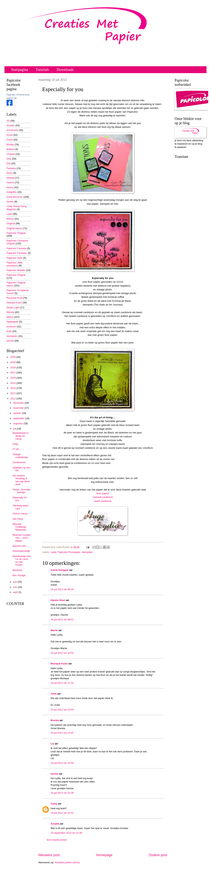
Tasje (15, 444)
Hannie (10, 182)
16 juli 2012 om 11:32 (62, 682)
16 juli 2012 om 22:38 (62, 792)
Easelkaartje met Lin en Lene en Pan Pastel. (21, 560)
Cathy (54, 803)
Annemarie (12, 130)
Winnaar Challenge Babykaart (19, 527)
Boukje (10, 144)
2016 (13, 377)
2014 (13, 388)
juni (15, 581)
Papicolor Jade (14, 257)
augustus (18, 423)
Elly (8, 163)
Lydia (53, 552)
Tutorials (42, 70)
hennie (54, 773)
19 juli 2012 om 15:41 (62, 812)
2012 (13, 398)
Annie (10, 135)
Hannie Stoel (58, 600)
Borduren (17, 570)
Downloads (65, 70)
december (18, 402)
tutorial (10, 340)
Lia (52, 743)
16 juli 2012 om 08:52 (62, 619)
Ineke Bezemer (15, 196)
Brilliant (10, 149)
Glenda (10, 177)
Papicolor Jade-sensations (15, 264)
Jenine (10, 201)
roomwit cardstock (103, 497)
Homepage (104, 855)
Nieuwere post (49, 855)
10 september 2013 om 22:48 (66, 832)
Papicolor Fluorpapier (69, 552)
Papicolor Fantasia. (17, 253)
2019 (13, 362)
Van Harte (18, 518)
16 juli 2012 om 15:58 (62, 763)
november (18, 407)
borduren (11, 326)
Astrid (10, 139)
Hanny (10, 187)
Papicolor (11, 95)
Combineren (19, 462)
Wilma (10, 317)
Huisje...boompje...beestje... (21, 491)
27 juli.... (17, 449)
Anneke (55, 823)
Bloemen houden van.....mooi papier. (22, 537)
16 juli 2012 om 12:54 (62, 709)
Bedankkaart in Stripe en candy (21, 436)
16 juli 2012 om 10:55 (62, 653)
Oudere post (158, 855)
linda (9, 331)
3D (8, 120)
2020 (13, 357)
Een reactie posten (57, 839)
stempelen (87, 552)
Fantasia (11, 168)
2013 (13, 393)
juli (15, 428)
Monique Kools (59, 663)
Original (11, 223)
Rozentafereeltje (21, 551)
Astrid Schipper (60, 570)
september (19, 418)
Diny (9, 158)
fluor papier (102, 493)
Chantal (11, 154)
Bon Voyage (19, 575)
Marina (10, 218)
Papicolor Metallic (16, 270)
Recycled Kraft (14, 297)
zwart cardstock (102, 501)
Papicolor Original (16, 233)
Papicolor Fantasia (17, 248)
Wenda (10, 312)
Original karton (14, 228)
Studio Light (13, 307)
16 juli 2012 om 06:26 (62, 589)
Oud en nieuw (20, 513)
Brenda (55, 720)
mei (15, 587)
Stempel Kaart (14, 302)
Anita (54, 693)
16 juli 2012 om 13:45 (62, 732)
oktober (17, 413)
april (15, 592)
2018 (13, 367)
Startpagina (19, 70)
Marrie (54, 630)
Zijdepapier (12, 321)
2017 (13, 372)
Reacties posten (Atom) (67, 862)
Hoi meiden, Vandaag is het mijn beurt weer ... (21, 480)
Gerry (10, 173)
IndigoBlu (12, 192)
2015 (13, 383)
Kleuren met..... (21, 546)
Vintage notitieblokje (20, 455)
